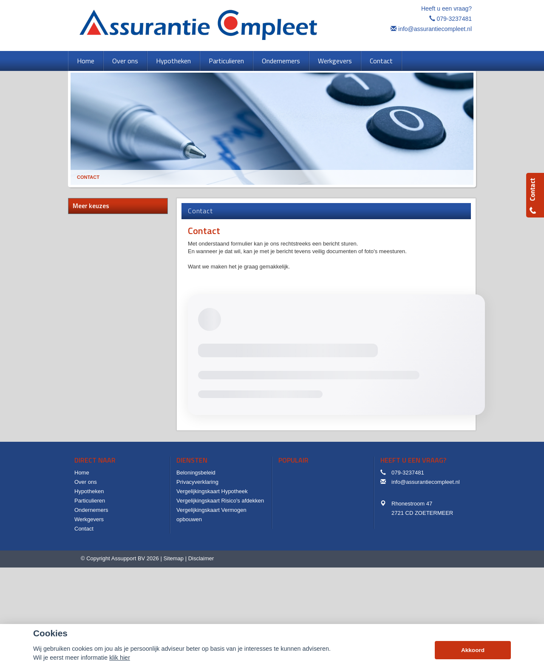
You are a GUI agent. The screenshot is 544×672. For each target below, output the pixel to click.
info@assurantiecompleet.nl (435, 28)
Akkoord (472, 650)
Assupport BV (128, 558)
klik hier (119, 657)
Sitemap (173, 558)
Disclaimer (201, 558)
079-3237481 (454, 18)
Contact (88, 177)
